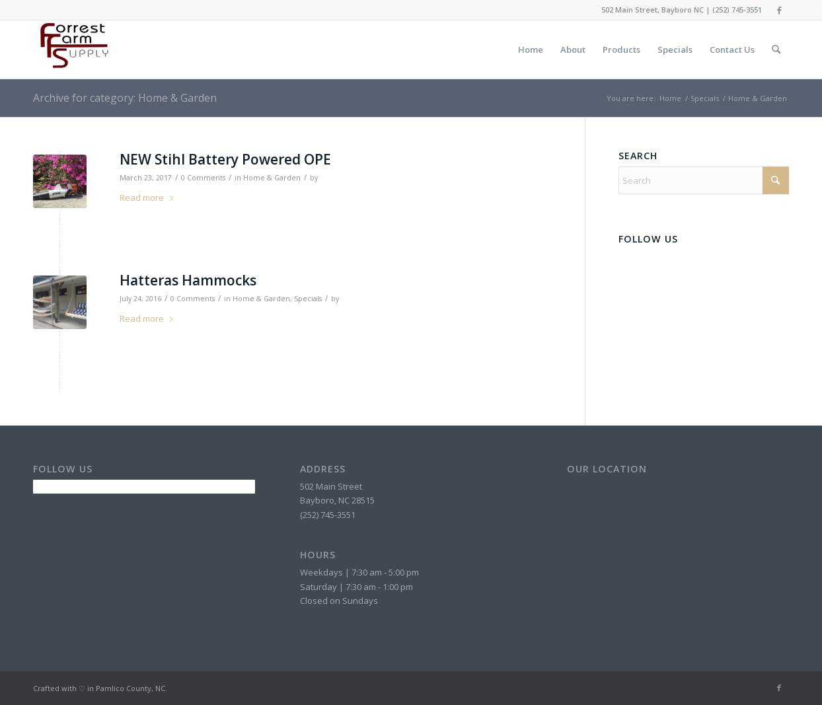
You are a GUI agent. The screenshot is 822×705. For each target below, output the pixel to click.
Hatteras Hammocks (188, 280)
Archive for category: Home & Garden (125, 98)
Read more (147, 198)
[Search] (776, 49)
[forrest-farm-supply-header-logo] (72, 49)
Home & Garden (272, 177)
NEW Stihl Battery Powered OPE (225, 159)
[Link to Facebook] (779, 10)
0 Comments (203, 177)
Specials (308, 298)
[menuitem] (530, 49)
